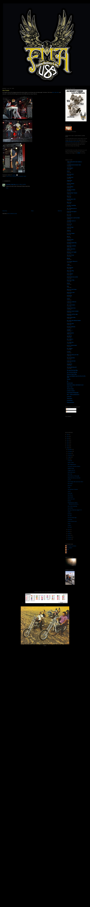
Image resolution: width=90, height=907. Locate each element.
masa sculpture (70, 273)
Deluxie (68, 283)
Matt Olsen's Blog (70, 280)
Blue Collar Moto (55, 92)
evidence (69, 525)
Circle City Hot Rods (71, 361)
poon (67, 552)
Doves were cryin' (71, 498)
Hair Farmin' (5, 90)
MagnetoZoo (69, 180)
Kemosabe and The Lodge (72, 314)
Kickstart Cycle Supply (71, 252)
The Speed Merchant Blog (72, 370)
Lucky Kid (70, 460)
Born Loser (69, 202)
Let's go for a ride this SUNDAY (74, 466)
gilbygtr (68, 258)
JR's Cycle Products (71, 304)
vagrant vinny (22, 176)
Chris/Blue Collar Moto (11, 184)
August (69, 457)
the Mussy (70, 513)
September (70, 455)
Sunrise (68, 298)
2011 (68, 443)
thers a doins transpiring (72, 506)
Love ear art (69, 224)
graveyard (70, 485)
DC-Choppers (70, 348)
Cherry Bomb (70, 497)
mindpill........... (70, 329)
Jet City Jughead (69, 547)
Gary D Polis (70, 508)
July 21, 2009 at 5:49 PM (21, 184)
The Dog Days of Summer (73, 489)
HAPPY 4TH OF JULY (72, 521)
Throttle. (69, 379)
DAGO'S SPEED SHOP (72, 345)
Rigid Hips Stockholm (71, 245)
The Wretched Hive (71, 357)
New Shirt (70, 515)
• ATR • (68, 264)
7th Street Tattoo (70, 388)
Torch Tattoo (69, 398)
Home (32, 210)
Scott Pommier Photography (73, 392)
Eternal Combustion (71, 326)
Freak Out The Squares (71, 211)
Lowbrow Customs (71, 390)
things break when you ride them (74, 477)
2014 (68, 438)
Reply (7, 187)
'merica (69, 523)
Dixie (68, 286)
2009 (68, 447)
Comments (68, 411)
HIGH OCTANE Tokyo (72, 289)
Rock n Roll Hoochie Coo (12, 176)
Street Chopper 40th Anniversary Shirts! (75, 481)
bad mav (69, 500)
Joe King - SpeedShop (71, 205)
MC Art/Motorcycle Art (72, 208)
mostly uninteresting (71, 317)
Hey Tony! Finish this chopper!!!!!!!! (75, 509)
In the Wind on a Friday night (73, 475)
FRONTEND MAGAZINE (72, 276)
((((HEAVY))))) (71, 468)
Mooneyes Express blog (71, 374)
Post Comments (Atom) (12, 213)
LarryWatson (69, 400)
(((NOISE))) (69, 295)
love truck (70, 527)
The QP (67, 549)
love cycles (69, 214)
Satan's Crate (69, 386)
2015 (68, 436)
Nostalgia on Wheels (71, 189)
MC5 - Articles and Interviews (73, 394)
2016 (68, 434)
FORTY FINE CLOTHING (71, 546)
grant (67, 551)
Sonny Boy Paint (70, 323)
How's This (70, 474)
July (69, 458)
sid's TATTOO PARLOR (72, 372)
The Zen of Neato (70, 255)
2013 (68, 440)
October (69, 453)
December (70, 449)
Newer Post (4, 210)
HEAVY (68, 236)
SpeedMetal (69, 336)
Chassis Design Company (72, 192)
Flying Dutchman (70, 402)
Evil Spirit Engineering (71, 242)
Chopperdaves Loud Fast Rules (73, 217)
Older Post (60, 210)
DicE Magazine (70, 267)
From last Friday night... (72, 517)
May (69, 531)
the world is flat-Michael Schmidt (74, 320)
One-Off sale (70, 495)
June (69, 529)
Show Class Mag (70, 270)
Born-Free (69, 196)
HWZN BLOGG (70, 174)
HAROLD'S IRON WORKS (73, 311)
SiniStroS (69, 230)
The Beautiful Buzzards (72, 367)
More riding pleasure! (72, 464)
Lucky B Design (70, 227)
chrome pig (70, 493)
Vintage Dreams (70, 239)
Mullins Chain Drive (71, 248)
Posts (67, 409)
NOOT (68, 171)
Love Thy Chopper (71, 233)
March (69, 535)
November (70, 451)
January (69, 539)
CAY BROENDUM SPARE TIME (74, 164)
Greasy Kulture (70, 186)
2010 (68, 445)
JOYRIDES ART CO (71, 220)
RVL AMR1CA (70, 339)
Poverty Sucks (70, 383)
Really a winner (71, 462)
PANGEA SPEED (70, 183)
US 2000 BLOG (70, 177)
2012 (68, 442)
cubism (69, 511)
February (70, 537)
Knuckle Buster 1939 (71, 199)
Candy (69, 487)
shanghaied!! (69, 364)
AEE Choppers (70, 168)
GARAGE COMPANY (71, 301)
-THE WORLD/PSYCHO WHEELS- (74, 161)
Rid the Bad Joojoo (71, 472)
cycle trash (69, 396)
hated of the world (70, 292)
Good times (70, 519)
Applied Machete (70, 332)
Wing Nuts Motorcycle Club (72, 354)
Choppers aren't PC (71, 470)
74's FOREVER (70, 342)
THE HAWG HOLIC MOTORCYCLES (75, 384)
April (69, 533)
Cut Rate (69, 351)
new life (69, 479)
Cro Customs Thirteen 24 (72, 261)
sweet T (69, 491)
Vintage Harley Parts (71, 308)
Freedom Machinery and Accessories (72, 141)
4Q (67, 381)
